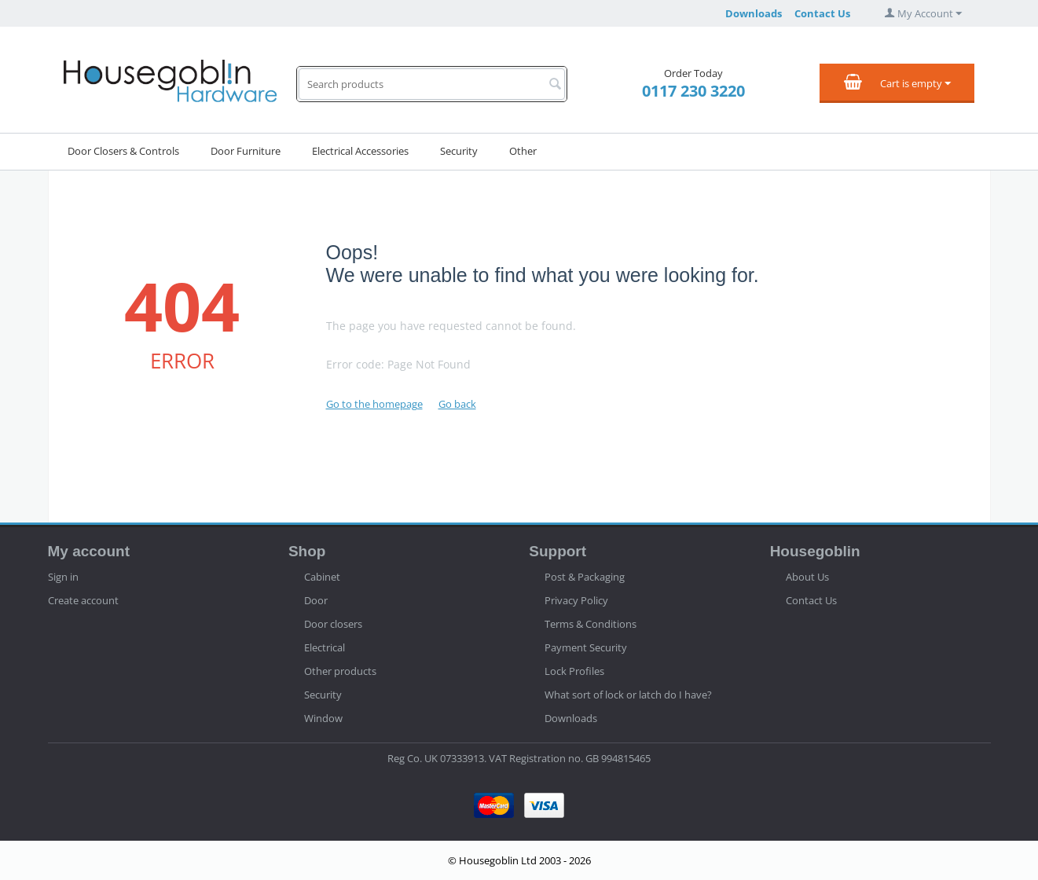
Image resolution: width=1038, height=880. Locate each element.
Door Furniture (246, 151)
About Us (807, 577)
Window (323, 718)
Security (459, 151)
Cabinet (322, 577)
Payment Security (586, 647)
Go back (457, 404)
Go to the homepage (374, 404)
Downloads (753, 13)
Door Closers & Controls (123, 151)
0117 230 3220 (693, 90)
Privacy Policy (576, 600)
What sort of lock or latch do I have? (628, 695)
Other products (340, 671)
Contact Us (822, 13)
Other (523, 151)
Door (316, 600)
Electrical (324, 647)
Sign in (63, 577)
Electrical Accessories (360, 151)
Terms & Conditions (590, 624)
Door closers (333, 624)
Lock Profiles (574, 671)
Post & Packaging (585, 577)
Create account (83, 600)
